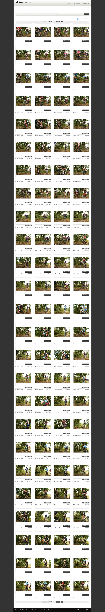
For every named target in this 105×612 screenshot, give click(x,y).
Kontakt (16, 609)
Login (79, 0)
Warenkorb (77, 3)
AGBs (48, 609)
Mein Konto (86, 3)
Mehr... (82, 0)
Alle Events (19, 8)
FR (87, 0)
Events (69, 3)
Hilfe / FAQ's (22, 609)
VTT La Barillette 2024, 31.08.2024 (34, 8)
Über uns (28, 609)
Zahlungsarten (34, 609)
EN (85, 0)
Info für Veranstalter (42, 609)
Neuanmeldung (73, 0)
